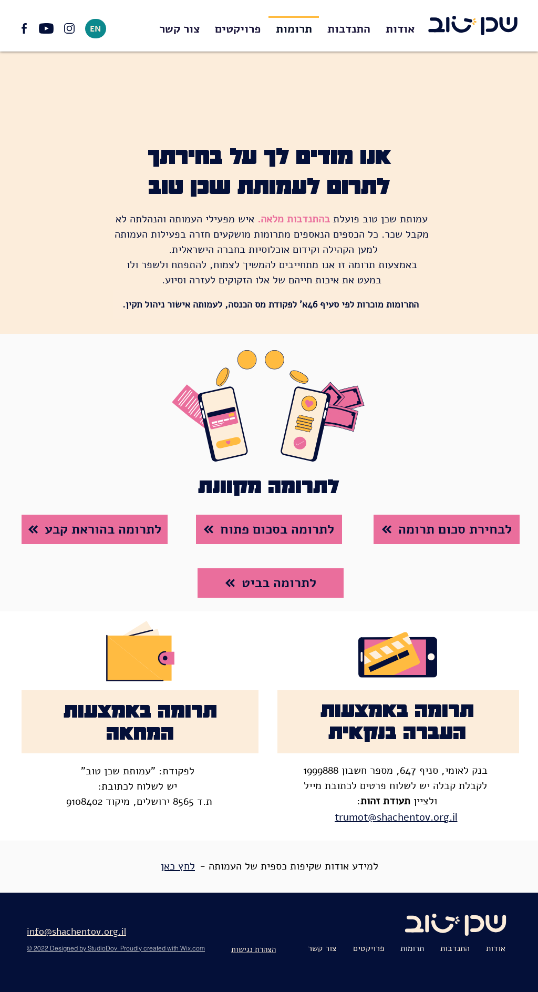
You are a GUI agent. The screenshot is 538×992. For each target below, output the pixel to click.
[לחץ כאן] (179, 866)
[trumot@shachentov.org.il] (396, 817)
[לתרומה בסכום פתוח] (269, 529)
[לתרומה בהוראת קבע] (95, 529)
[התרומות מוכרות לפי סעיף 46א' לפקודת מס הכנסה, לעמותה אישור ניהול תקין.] (271, 304)
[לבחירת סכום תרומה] (447, 529)
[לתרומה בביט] (271, 583)
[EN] (95, 28)
